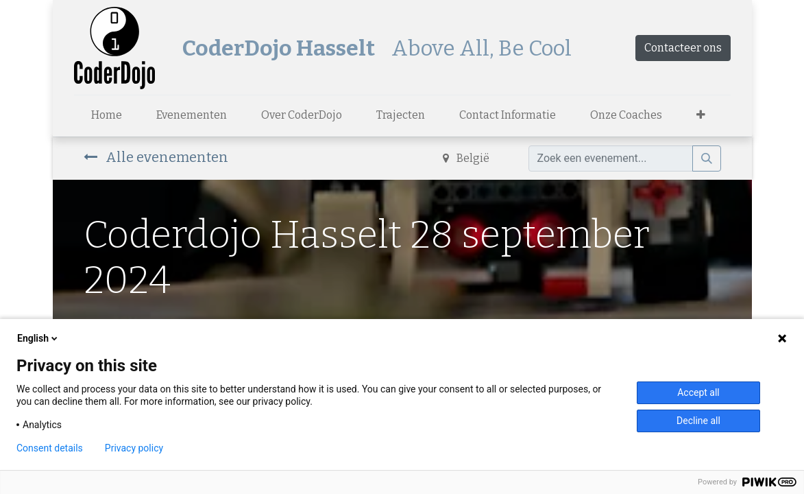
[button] (700, 115)
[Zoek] (706, 158)
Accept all (698, 392)
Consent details (49, 448)
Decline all (698, 420)
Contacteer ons (683, 47)
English (38, 338)
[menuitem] (106, 115)
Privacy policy (134, 448)
